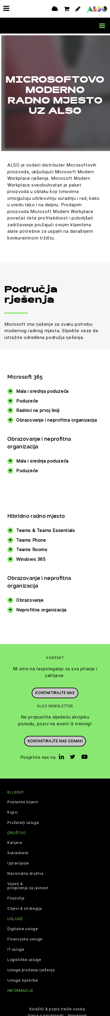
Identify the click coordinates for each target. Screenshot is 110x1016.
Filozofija (16, 896)
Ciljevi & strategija (24, 907)
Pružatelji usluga (23, 821)
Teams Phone (31, 538)
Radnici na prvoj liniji (38, 408)
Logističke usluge (24, 958)
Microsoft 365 (25, 375)
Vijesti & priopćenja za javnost (27, 884)
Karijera (14, 841)
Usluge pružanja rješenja (31, 968)
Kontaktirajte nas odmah (55, 739)
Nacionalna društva (25, 872)
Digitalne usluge (22, 927)
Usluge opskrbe (22, 978)
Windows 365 (31, 557)
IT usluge (15, 947)
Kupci (12, 811)
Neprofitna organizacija (41, 608)
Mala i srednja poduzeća (42, 389)
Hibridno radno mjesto (36, 514)
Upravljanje (18, 861)
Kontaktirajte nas (55, 691)
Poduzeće (27, 399)
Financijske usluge (25, 937)
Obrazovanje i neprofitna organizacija (56, 418)
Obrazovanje (30, 598)
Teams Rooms (32, 548)
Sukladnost (17, 851)
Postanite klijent (22, 800)
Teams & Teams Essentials (45, 528)
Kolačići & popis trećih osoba (57, 1007)
